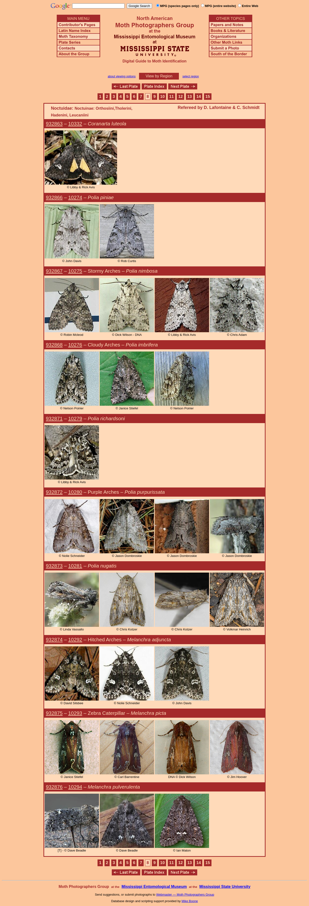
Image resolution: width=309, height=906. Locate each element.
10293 (75, 713)
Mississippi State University (225, 887)
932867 (54, 271)
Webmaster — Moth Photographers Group (185, 894)
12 (180, 96)
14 (198, 96)
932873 (54, 565)
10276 (75, 344)
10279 (75, 418)
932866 (54, 197)
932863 (54, 123)
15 (207, 96)
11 (171, 96)
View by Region (159, 76)
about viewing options (121, 76)
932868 (54, 344)
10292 (75, 639)
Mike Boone (190, 901)
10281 (75, 565)
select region (191, 76)
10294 (75, 787)
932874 (54, 639)
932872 (54, 492)
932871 (54, 418)
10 (162, 96)
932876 (54, 787)
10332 (75, 123)
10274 (75, 197)
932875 (54, 713)
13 (189, 96)
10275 (75, 271)
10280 (75, 492)
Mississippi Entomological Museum (154, 887)
